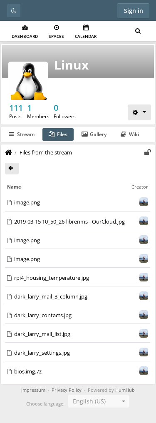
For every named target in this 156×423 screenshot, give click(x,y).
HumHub (125, 390)
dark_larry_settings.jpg (42, 352)
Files (58, 134)
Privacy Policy (67, 390)
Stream (22, 134)
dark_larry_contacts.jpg (43, 315)
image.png (27, 202)
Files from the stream (46, 152)
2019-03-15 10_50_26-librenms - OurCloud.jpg (69, 221)
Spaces (56, 32)
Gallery (94, 134)
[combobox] (98, 401)
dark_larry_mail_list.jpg (42, 334)
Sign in (133, 11)
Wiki (130, 134)
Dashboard (25, 32)
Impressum (33, 390)
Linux (71, 64)
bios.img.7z (28, 371)
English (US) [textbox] (89, 401)
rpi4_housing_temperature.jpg (51, 277)
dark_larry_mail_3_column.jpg (50, 296)
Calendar (86, 32)
